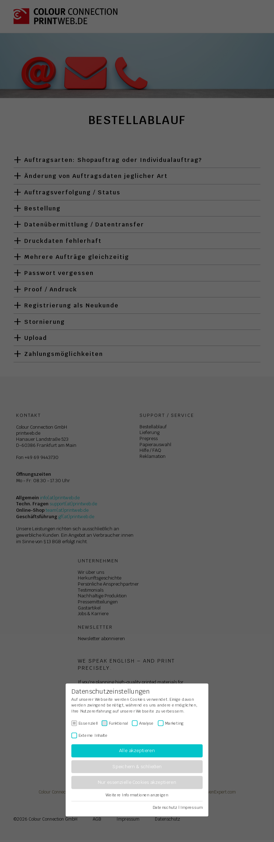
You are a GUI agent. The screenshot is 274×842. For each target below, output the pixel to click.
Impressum (192, 807)
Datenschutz (165, 807)
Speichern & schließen (137, 767)
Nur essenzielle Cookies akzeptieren (137, 783)
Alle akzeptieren (136, 751)
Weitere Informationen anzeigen (137, 794)
